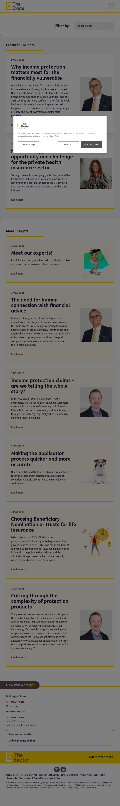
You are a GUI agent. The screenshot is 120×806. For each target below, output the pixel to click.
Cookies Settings (28, 145)
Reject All (68, 145)
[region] (60, 134)
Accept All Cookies (91, 145)
